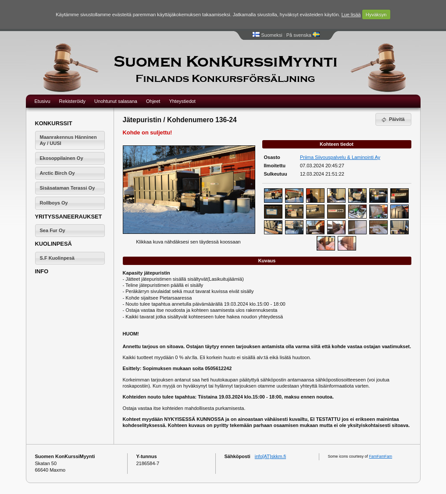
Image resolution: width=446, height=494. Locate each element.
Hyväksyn (376, 14)
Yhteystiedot (182, 101)
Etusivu (42, 101)
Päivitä (392, 119)
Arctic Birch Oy (57, 173)
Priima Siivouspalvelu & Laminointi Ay (340, 157)
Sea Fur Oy (52, 230)
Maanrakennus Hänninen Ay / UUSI (68, 139)
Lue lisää (350, 14)
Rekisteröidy (72, 101)
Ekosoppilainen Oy (61, 158)
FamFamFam (380, 456)
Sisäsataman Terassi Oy (67, 188)
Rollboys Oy (54, 202)
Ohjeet (153, 101)
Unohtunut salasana (115, 101)
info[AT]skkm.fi (270, 456)
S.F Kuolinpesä (57, 258)
